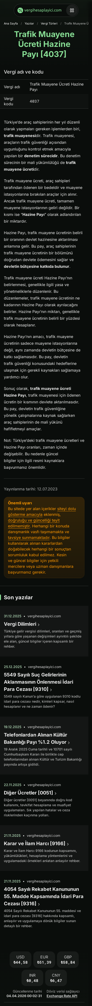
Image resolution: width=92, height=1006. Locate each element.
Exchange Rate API (62, 996)
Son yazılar (18, 597)
